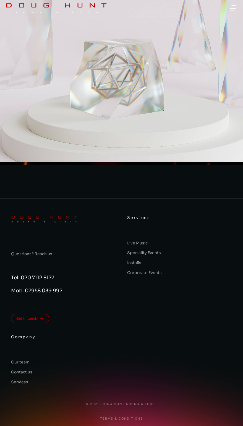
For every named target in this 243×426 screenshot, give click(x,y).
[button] (233, 8)
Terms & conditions (121, 418)
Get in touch (30, 318)
